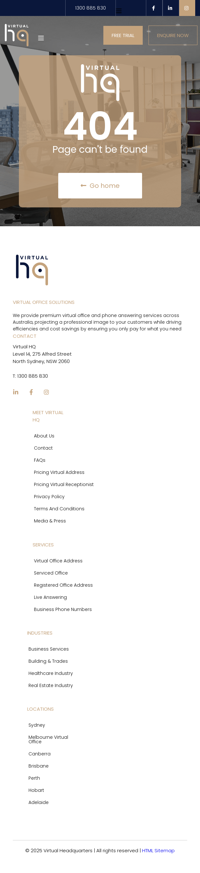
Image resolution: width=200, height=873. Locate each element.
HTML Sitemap (158, 850)
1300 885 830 (90, 7)
